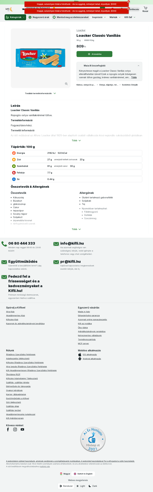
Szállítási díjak (12, 406)
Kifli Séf (130, 17)
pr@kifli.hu (70, 261)
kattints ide (45, 466)
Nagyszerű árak (39, 17)
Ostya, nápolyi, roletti (108, 85)
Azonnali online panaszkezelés (92, 319)
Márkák (115, 17)
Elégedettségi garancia (89, 315)
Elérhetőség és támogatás (18, 386)
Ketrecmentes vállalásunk (90, 335)
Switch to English (83, 474)
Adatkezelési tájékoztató (17, 358)
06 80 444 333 (21, 243)
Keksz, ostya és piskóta (86, 85)
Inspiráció (99, 17)
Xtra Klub (10, 311)
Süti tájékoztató (13, 402)
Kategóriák (15, 17)
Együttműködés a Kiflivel (17, 398)
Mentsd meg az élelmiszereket (71, 17)
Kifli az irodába (85, 323)
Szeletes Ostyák (130, 85)
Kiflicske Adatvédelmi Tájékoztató (22, 378)
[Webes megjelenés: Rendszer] (66, 486)
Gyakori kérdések (14, 390)
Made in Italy (84, 311)
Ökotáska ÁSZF (13, 374)
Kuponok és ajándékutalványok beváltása (25, 323)
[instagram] (15, 429)
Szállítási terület (13, 410)
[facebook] (8, 429)
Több (134, 77)
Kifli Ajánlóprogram (15, 418)
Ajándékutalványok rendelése (91, 331)
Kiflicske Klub (12, 319)
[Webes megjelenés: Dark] (92, 486)
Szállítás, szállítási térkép (17, 382)
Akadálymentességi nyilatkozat (20, 414)
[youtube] (22, 429)
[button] (145, 9)
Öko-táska (83, 327)
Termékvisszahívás (87, 339)
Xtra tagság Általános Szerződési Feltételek (26, 366)
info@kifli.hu (72, 243)
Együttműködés (22, 261)
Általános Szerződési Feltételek (20, 354)
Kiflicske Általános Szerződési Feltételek (25, 362)
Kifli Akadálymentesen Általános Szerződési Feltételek (31, 370)
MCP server (83, 343)
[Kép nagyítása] (66, 83)
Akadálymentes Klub (15, 315)
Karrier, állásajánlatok (16, 394)
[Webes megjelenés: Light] (80, 486)
